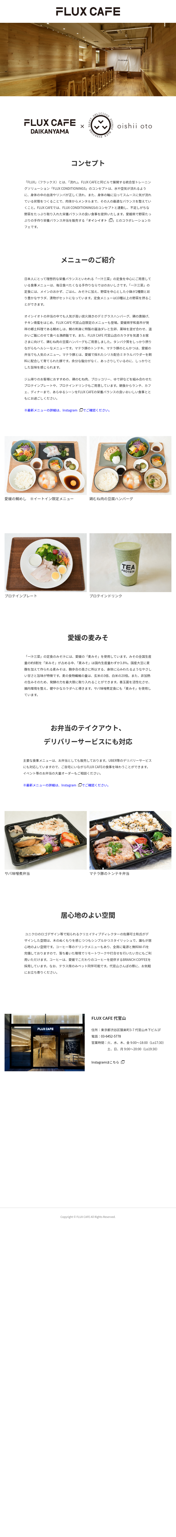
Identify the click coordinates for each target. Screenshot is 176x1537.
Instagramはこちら (105, 1062)
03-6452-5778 (111, 1036)
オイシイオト (97, 220)
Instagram (70, 410)
